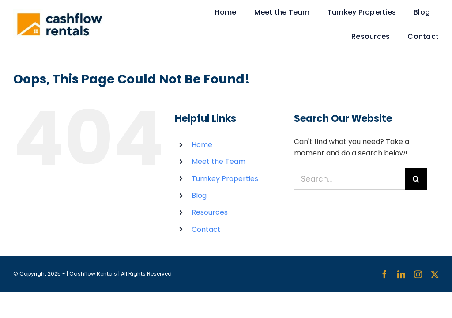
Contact (206, 229)
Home (202, 145)
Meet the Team (218, 161)
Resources (210, 212)
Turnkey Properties (225, 179)
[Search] (416, 179)
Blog (199, 195)
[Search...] (349, 179)
